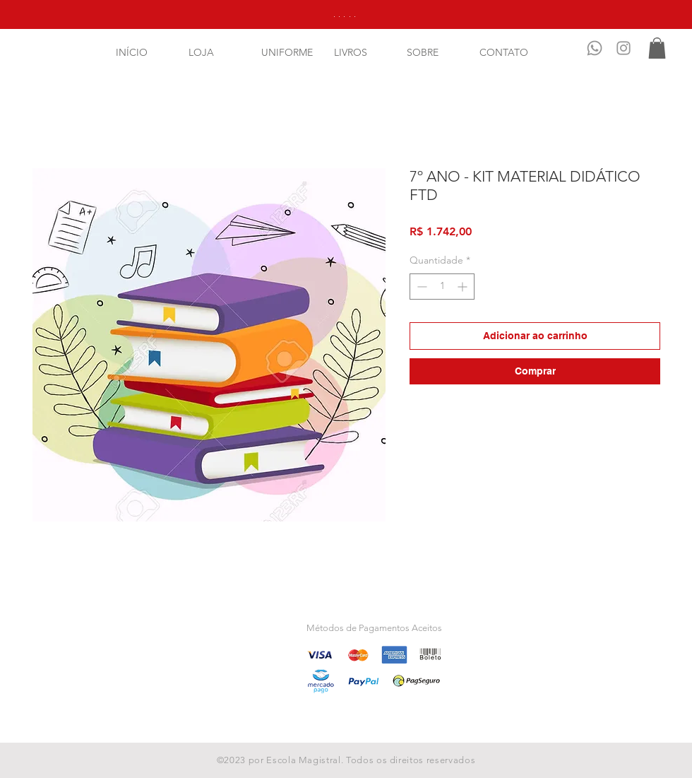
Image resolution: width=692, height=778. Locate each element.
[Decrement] (420, 286)
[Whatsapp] (594, 48)
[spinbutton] (442, 286)
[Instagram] (623, 48)
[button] (657, 48)
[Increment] (463, 286)
